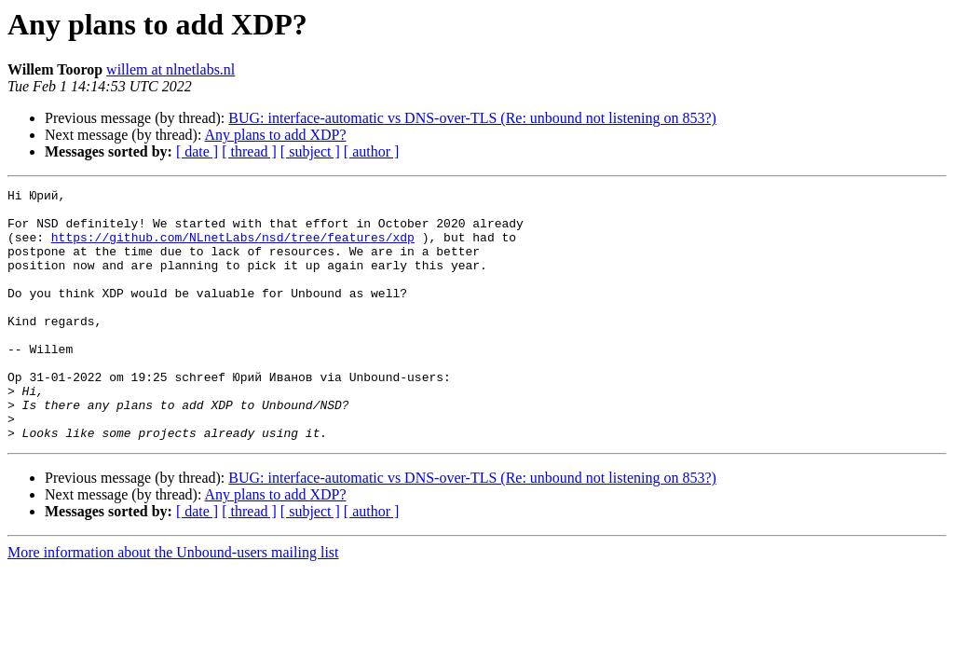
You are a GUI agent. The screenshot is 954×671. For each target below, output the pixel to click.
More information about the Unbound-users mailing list (173, 602)
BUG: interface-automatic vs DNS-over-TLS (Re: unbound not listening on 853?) (472, 118)
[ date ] (197, 151)
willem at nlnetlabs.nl (170, 69)
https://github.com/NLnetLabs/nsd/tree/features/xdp (233, 248)
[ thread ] (249, 151)
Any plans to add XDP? (276, 135)
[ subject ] (310, 151)
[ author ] (372, 151)
